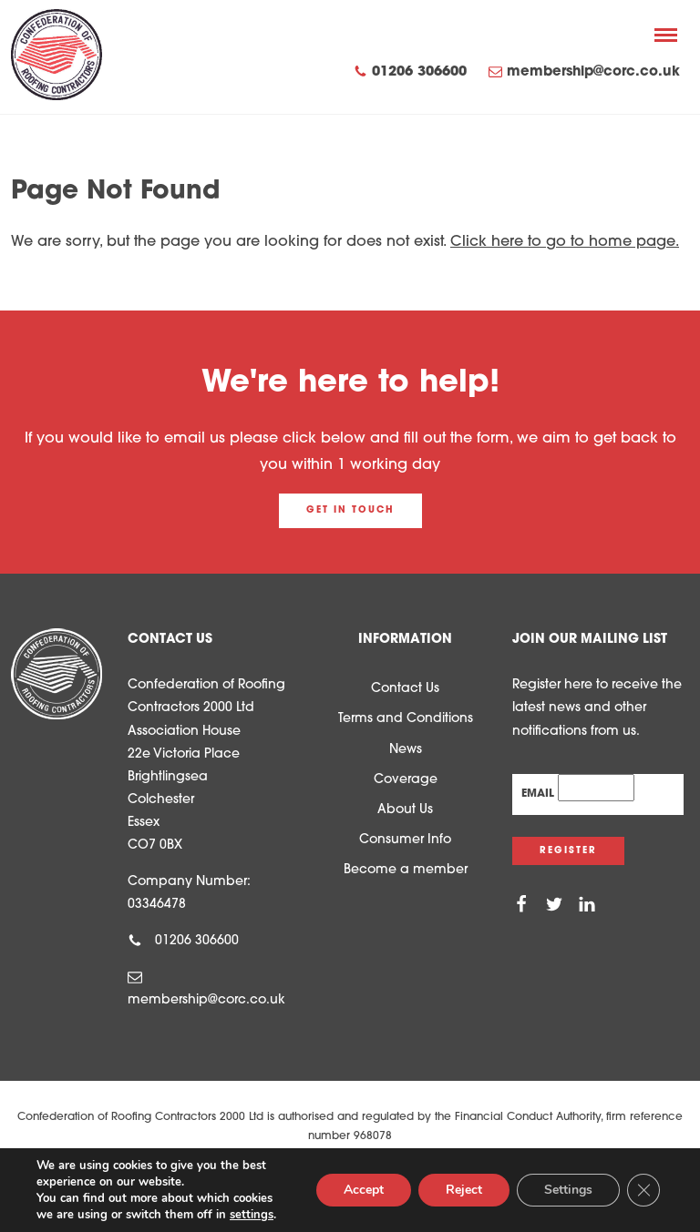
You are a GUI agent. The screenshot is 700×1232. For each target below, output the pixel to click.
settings (251, 1215)
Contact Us (405, 689)
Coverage (406, 780)
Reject (464, 1189)
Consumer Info (405, 840)
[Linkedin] (587, 905)
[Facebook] (521, 905)
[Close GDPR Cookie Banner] (643, 1190)
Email (539, 794)
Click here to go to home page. (564, 242)
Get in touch (350, 510)
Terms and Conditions (405, 719)
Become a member (406, 870)
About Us (405, 810)
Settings (568, 1189)
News (405, 750)
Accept (364, 1189)
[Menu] (666, 34)
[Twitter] (554, 905)
